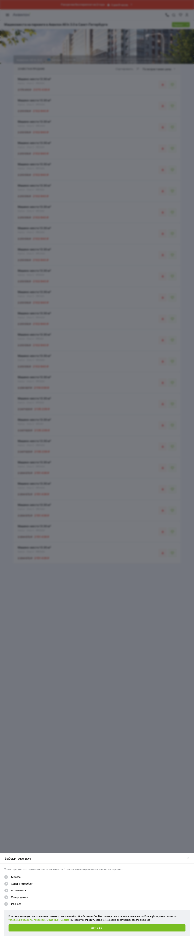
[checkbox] (12, 877)
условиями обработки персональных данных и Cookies (39, 920)
